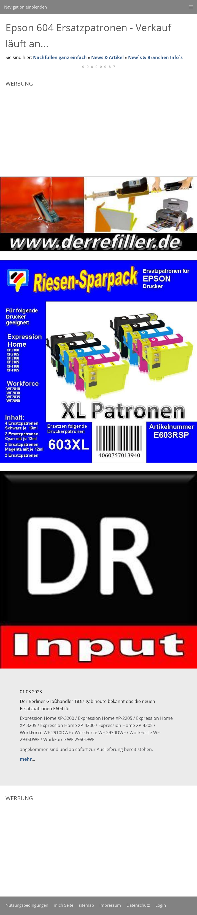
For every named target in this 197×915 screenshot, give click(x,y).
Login (160, 905)
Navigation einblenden (25, 7)
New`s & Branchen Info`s (155, 57)
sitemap (86, 905)
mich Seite (63, 905)
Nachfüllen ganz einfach (60, 57)
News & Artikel (107, 57)
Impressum (110, 905)
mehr (26, 759)
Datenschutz (138, 905)
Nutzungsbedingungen (27, 905)
